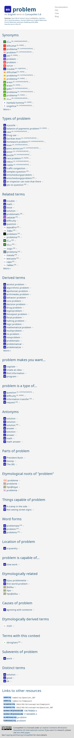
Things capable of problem (23, 499)
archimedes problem (18, 294)
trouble (11, 68)
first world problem (17, 583)
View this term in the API (12, 24)
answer (11, 428)
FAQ (56, 10)
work (9, 658)
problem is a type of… (19, 385)
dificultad (12, 72)
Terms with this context (21, 635)
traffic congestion (16, 168)
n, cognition (20, 68)
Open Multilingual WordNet (29, 22)
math (10, 204)
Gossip (10, 461)
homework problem (17, 141)
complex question (16, 171)
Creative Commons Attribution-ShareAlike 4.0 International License (40, 728)
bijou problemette (17, 580)
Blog (57, 16)
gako (9, 88)
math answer (14, 441)
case (9, 131)
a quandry (12, 548)
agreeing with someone (20, 609)
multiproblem (14, 330)
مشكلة (9, 245)
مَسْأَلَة (8, 42)
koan (9, 145)
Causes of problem (17, 603)
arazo (10, 82)
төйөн (10, 265)
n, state (20, 45)
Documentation (61, 7)
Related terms (13, 194)
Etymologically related (20, 573)
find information (16, 373)
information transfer (18, 399)
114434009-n (30, 713)
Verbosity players (14, 20)
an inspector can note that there (24, 181)
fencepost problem (17, 314)
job (9, 55)
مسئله (9, 99)
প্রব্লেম (9, 625)
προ (9, 590)
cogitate (11, 366)
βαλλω (10, 587)
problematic (13, 214)
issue (10, 207)
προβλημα (12, 486)
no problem (13, 334)
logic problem (14, 324)
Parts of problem (15, 451)
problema (12, 49)
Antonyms (10, 411)
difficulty (11, 220)
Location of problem (18, 541)
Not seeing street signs (19, 509)
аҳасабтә (12, 227)
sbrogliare (12, 642)
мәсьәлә (11, 258)
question (12, 224)
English (12, 14)
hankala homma (15, 102)
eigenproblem (14, 310)
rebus (10, 161)
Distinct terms (13, 668)
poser (10, 151)
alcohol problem (16, 284)
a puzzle (11, 125)
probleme (13, 480)
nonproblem (14, 337)
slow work (12, 564)
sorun (10, 65)
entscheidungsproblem (19, 174)
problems (12, 532)
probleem (12, 234)
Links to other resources (21, 690)
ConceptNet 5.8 (33, 14)
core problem (14, 300)
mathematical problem (19, 327)
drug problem (14, 307)
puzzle (10, 155)
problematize (14, 347)
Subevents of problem (20, 651)
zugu (10, 248)
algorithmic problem (18, 287)
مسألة (8, 241)
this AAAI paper (23, 732)
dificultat (12, 45)
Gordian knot (14, 138)
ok (8, 681)
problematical (14, 344)
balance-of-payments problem (23, 128)
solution (11, 210)
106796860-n (30, 710)
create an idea (14, 369)
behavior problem (16, 297)
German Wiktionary (27, 20)
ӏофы (10, 230)
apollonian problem (17, 291)
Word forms (12, 519)
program (12, 376)
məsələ (11, 255)
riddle (10, 164)
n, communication (19, 41)
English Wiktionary (40, 20)
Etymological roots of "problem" (28, 473)
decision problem (16, 304)
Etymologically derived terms (25, 619)
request (11, 402)
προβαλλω (12, 593)
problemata (13, 525)
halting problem (16, 320)
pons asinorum (15, 148)
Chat (57, 13)
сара (9, 261)
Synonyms (10, 35)
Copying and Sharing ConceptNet (19, 735)
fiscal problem (14, 317)
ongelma (12, 106)
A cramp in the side (17, 506)
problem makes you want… (23, 360)
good (10, 677)
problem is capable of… (20, 557)
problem (24, 9)
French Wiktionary (10, 22)
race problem (14, 158)
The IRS (11, 464)
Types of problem (16, 118)
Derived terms (13, 277)
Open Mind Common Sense (20, 18)
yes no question (15, 184)
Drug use (12, 135)
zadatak (11, 217)
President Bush (15, 457)
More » (7, 109)
